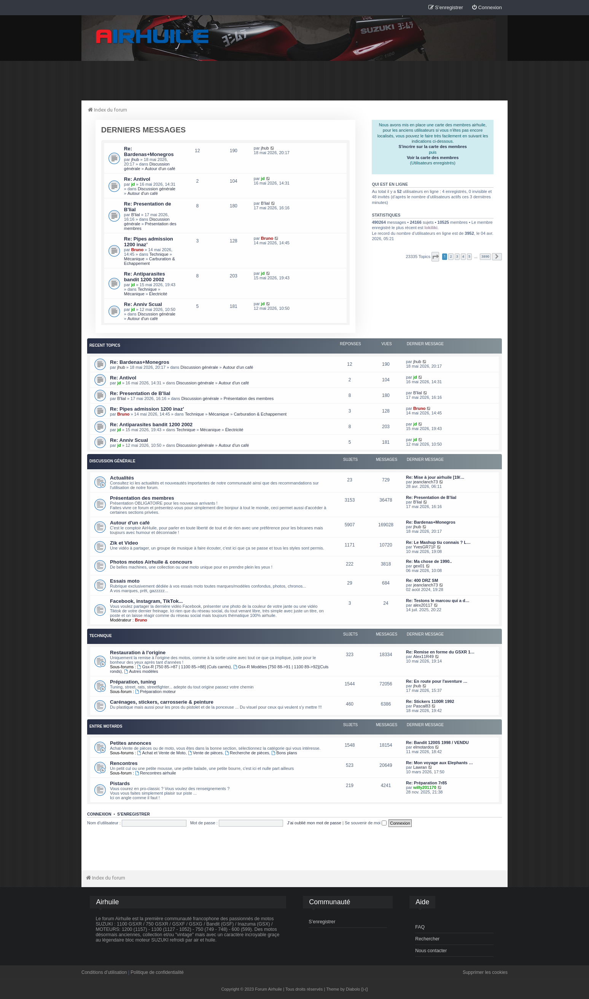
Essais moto (125, 581)
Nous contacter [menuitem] (431, 950)
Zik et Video (124, 543)
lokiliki (431, 227)
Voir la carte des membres (432, 157)
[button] (435, 257)
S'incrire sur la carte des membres (433, 146)
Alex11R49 (423, 656)
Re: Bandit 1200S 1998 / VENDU (437, 742)
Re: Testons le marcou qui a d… (438, 600)
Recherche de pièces (247, 752)
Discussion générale (156, 188)
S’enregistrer (133, 814)
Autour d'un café (160, 168)
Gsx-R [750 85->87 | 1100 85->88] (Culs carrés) (184, 666)
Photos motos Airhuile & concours (151, 562)
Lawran (420, 767)
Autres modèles (141, 671)
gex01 (419, 566)
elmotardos (423, 747)
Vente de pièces (205, 752)
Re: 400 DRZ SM (422, 580)
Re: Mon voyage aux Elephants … (439, 762)
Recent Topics (104, 345)
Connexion (99, 814)
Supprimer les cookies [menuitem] (485, 972)
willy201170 (424, 787)
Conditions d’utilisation (104, 972)
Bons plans (284, 752)
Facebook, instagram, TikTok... (146, 601)
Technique (158, 254)
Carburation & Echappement (149, 261)
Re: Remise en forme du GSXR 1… (440, 652)
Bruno (137, 249)
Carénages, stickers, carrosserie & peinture (161, 702)
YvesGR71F (424, 547)
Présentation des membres (249, 398)
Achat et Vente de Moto (161, 752)
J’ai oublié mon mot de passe (314, 823)
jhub (135, 159)
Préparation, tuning (133, 682)
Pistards (120, 783)
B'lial (135, 214)
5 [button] (469, 256)
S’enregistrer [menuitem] (322, 921)
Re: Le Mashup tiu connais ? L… (438, 542)
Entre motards (105, 726)
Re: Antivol (137, 179)
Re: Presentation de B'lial (140, 393)
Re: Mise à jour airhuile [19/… (435, 477)
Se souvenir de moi (366, 823)
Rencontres (124, 763)
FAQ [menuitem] (420, 927)
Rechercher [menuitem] (427, 939)
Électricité (158, 294)
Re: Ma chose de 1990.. (429, 561)
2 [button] (451, 256)
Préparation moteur (155, 691)
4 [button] (463, 256)
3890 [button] (485, 256)
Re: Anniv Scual (143, 304)
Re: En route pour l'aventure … (437, 681)
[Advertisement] (294, 80)
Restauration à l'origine (138, 652)
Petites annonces (130, 743)
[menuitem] (486, 7)
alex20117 (423, 605)
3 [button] (457, 256)
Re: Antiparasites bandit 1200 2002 (144, 276)
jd (133, 184)
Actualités (122, 478)
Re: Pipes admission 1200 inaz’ (147, 409)
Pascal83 (421, 706)
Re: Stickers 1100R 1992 (430, 701)
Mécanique (134, 259)
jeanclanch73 (425, 482)
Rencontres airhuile (155, 773)
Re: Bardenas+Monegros (149, 151)
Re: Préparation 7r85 (426, 783)
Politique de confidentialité (157, 972)
